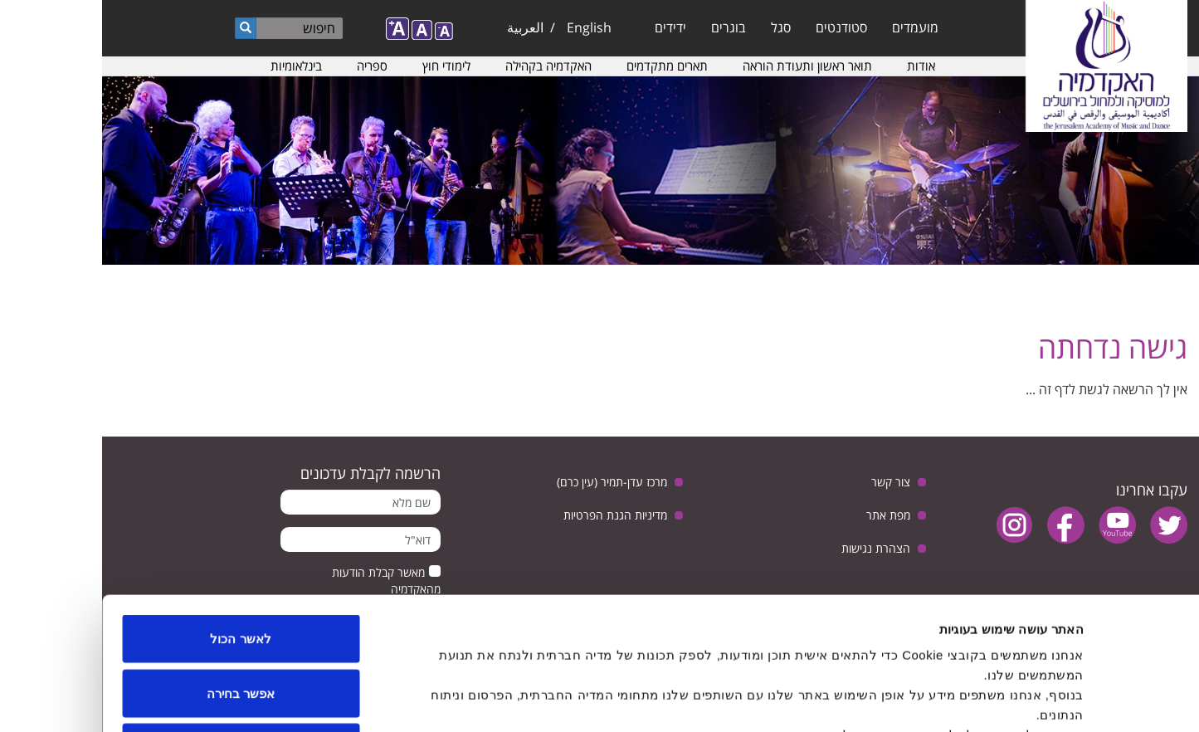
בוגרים (626, 27)
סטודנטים (739, 27)
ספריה (270, 65)
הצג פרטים (417, 699)
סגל (679, 27)
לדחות (139, 623)
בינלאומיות (194, 65)
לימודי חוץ (344, 65)
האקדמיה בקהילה (446, 65)
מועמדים (813, 27)
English (487, 27)
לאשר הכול (138, 514)
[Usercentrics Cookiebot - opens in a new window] (1092, 699)
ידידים (568, 27)
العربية (423, 27)
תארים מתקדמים (565, 65)
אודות (819, 65)
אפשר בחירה (139, 569)
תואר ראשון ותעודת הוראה (705, 65)
